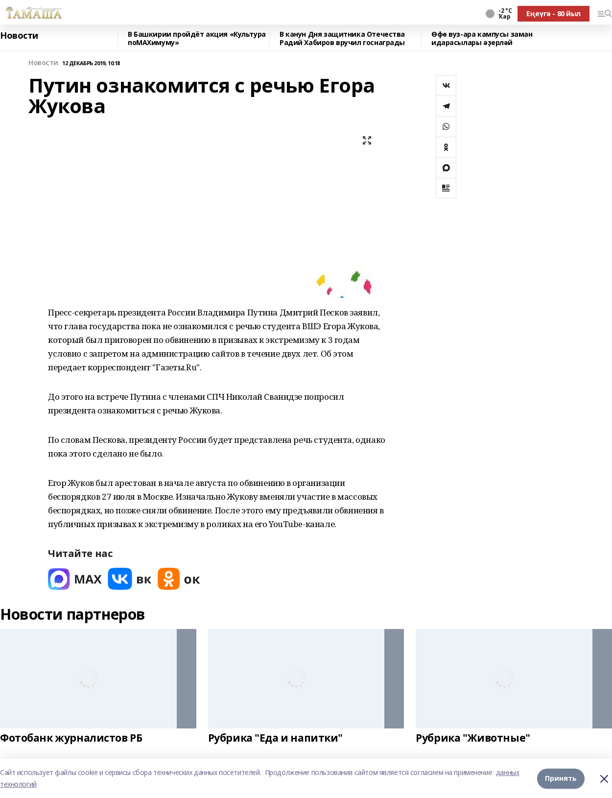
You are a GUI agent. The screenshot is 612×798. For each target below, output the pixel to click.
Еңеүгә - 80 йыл (553, 13)
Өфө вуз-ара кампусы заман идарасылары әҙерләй (482, 38)
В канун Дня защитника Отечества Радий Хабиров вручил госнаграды (342, 38)
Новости (19, 35)
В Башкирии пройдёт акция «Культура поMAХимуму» (197, 38)
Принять (561, 778)
